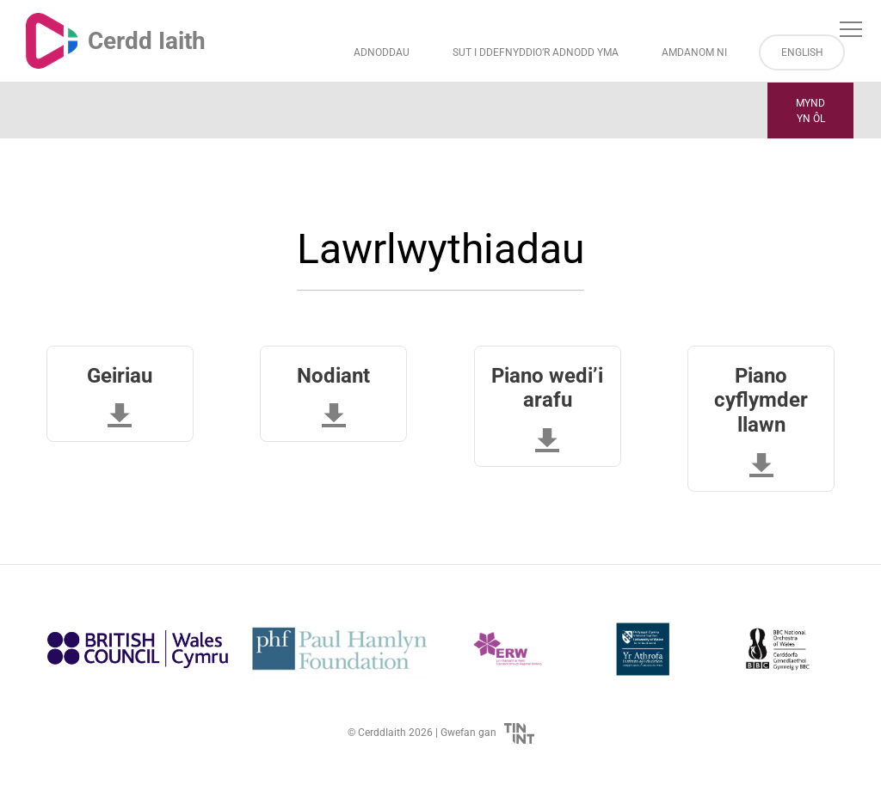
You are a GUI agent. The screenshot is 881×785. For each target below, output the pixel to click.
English (802, 52)
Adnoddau (382, 52)
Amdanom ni (694, 52)
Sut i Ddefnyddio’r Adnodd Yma (536, 52)
